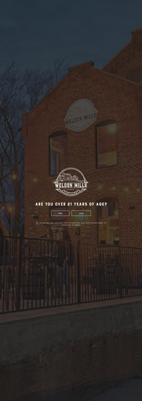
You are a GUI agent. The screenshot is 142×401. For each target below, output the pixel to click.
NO (60, 213)
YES (81, 213)
